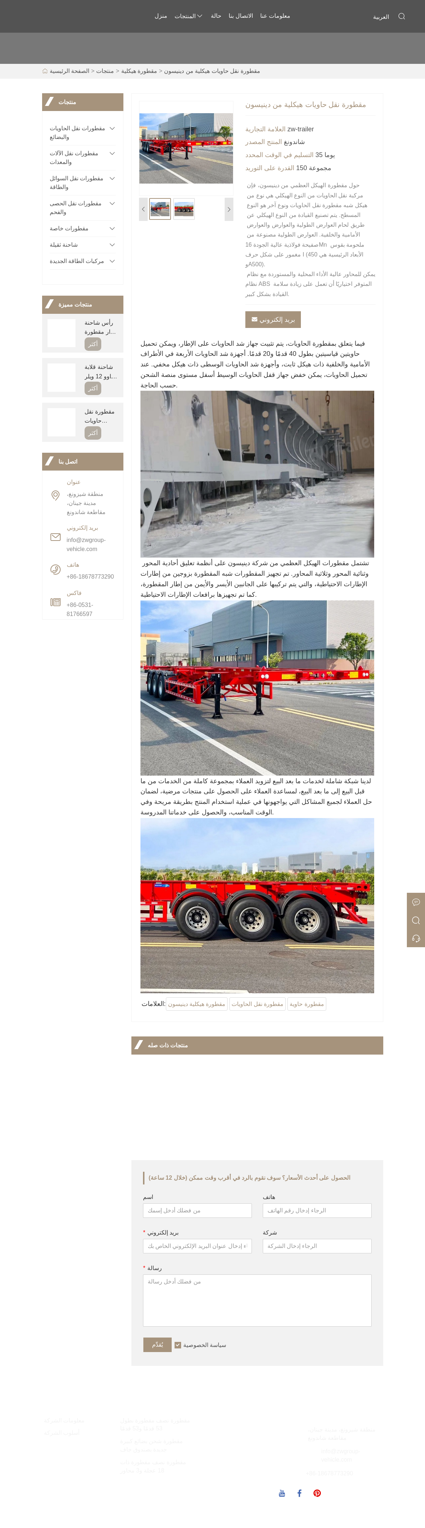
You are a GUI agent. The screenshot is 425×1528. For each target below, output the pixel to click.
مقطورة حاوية (307, 1004)
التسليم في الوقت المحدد (279, 155)
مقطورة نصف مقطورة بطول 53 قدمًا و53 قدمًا (155, 1424)
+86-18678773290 (90, 577)
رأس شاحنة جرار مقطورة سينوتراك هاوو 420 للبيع (101, 328)
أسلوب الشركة (61, 1433)
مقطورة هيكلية (139, 71)
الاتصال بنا (241, 16)
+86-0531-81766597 (80, 609)
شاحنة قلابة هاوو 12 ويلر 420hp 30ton (101, 372)
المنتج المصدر (263, 141)
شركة (270, 1232)
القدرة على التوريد (269, 168)
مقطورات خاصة (69, 228)
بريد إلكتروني (273, 319)
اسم (148, 1197)
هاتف (269, 1197)
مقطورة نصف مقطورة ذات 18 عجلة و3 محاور (153, 1466)
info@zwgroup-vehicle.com (86, 544)
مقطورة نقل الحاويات (257, 1004)
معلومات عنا (275, 16)
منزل (161, 16)
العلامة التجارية (265, 129)
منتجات (105, 71)
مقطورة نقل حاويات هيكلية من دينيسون (212, 71)
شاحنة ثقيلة (64, 245)
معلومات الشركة (64, 1420)
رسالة (152, 1268)
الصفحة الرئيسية (69, 71)
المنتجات (189, 16)
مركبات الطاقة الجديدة (77, 261)
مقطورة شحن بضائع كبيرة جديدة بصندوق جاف (151, 1445)
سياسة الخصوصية (204, 1345)
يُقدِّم (157, 1345)
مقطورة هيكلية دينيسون (197, 1004)
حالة (216, 16)
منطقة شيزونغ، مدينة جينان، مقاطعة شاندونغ (86, 503)
